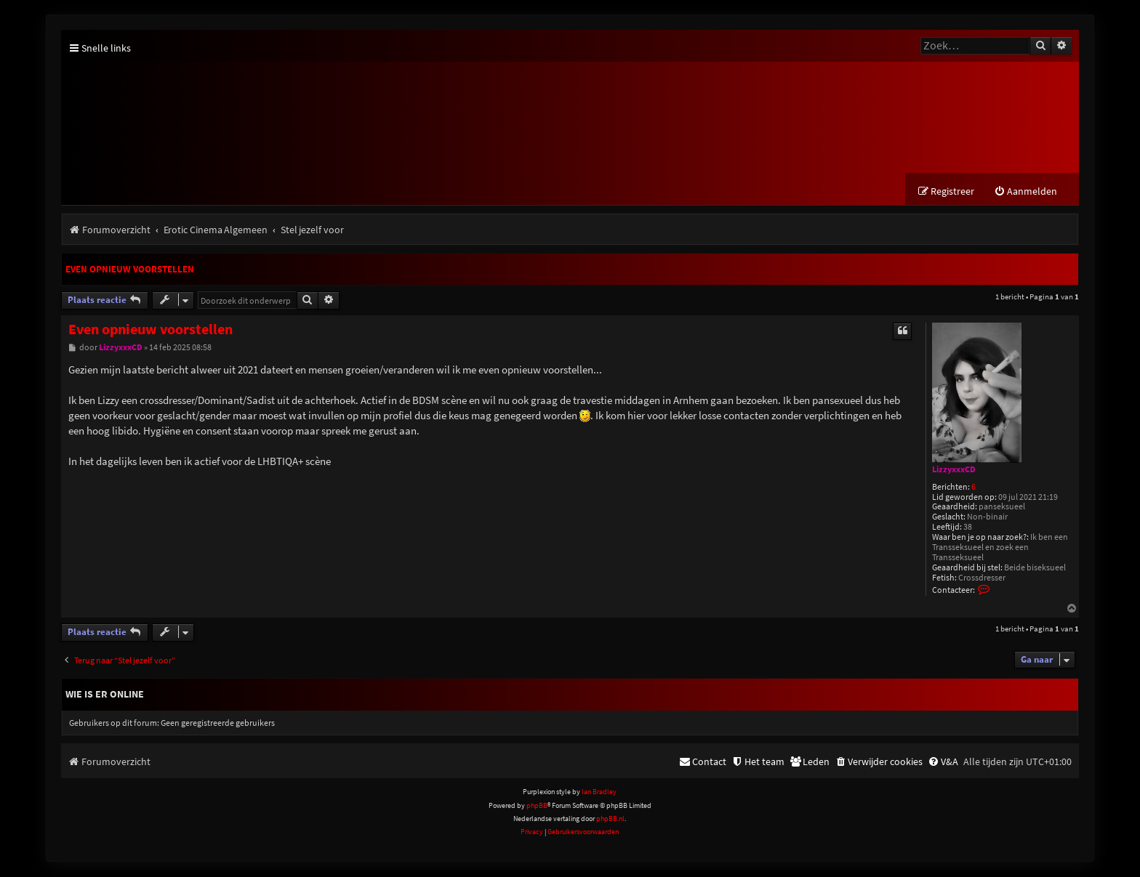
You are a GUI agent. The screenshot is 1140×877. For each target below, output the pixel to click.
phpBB (536, 806)
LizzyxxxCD (954, 470)
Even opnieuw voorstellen (129, 270)
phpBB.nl (610, 820)
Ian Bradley (599, 793)
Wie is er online (104, 695)
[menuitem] (1025, 193)
